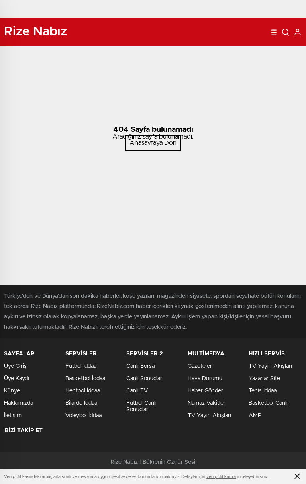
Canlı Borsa (140, 366)
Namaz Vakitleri (207, 403)
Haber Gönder (205, 391)
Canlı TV (137, 391)
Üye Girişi (16, 366)
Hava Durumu (205, 378)
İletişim (13, 415)
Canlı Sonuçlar (144, 378)
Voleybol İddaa (83, 415)
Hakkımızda (18, 403)
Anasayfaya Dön (153, 143)
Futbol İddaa (80, 366)
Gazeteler (200, 366)
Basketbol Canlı (268, 403)
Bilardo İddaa (81, 403)
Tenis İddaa (263, 391)
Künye (12, 391)
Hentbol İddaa (82, 391)
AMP (255, 415)
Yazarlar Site (264, 378)
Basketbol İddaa (85, 378)
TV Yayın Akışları (209, 415)
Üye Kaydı (16, 378)
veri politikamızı (221, 476)
